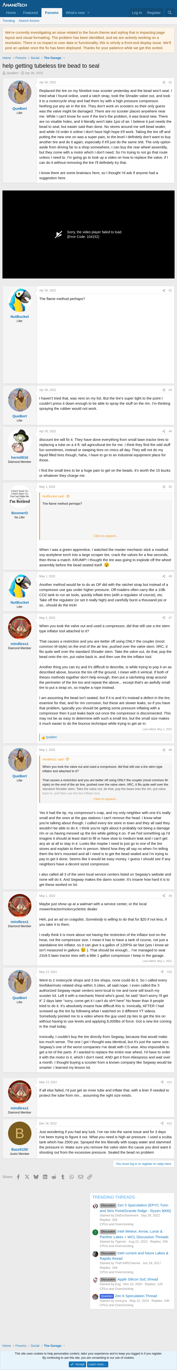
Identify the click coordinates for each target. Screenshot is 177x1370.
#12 (169, 1123)
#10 (169, 972)
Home (11, 13)
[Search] (170, 12)
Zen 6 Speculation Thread (128, 1296)
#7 (170, 618)
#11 (169, 1082)
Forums (52, 13)
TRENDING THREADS (113, 1197)
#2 (170, 290)
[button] (88, 12)
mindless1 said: (53, 759)
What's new (75, 13)
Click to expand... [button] (106, 536)
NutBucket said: (53, 496)
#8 (170, 750)
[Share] (164, 82)
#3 (170, 390)
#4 (170, 431)
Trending (8, 20)
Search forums (29, 20)
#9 (170, 896)
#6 (170, 576)
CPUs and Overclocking (116, 1224)
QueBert (12, 73)
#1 (170, 82)
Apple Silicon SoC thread (129, 1279)
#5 (170, 487)
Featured (30, 13)
